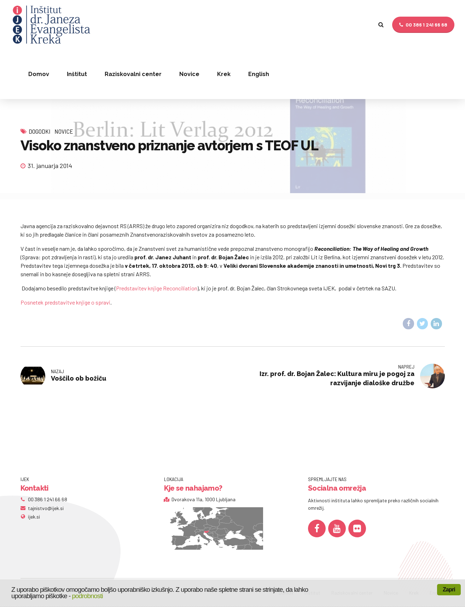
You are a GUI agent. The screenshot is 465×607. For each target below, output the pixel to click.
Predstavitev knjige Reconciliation (156, 288)
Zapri (449, 589)
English (258, 74)
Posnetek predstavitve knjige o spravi (65, 302)
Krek (224, 74)
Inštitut (77, 74)
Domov (38, 74)
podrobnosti (87, 596)
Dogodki (40, 131)
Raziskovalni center (133, 74)
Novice (189, 74)
